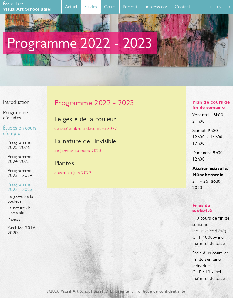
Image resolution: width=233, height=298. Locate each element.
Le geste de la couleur (20, 199)
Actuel (71, 6)
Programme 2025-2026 (20, 144)
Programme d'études (15, 115)
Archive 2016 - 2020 (23, 230)
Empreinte (119, 291)
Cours (110, 6)
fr (228, 6)
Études (90, 6)
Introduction (16, 102)
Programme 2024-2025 (20, 159)
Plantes (14, 219)
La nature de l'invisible (19, 210)
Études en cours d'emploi (20, 130)
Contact (182, 6)
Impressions (156, 6)
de (210, 6)
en (219, 6)
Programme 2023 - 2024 (20, 172)
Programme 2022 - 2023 (20, 186)
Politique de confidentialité (160, 291)
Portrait (130, 6)
